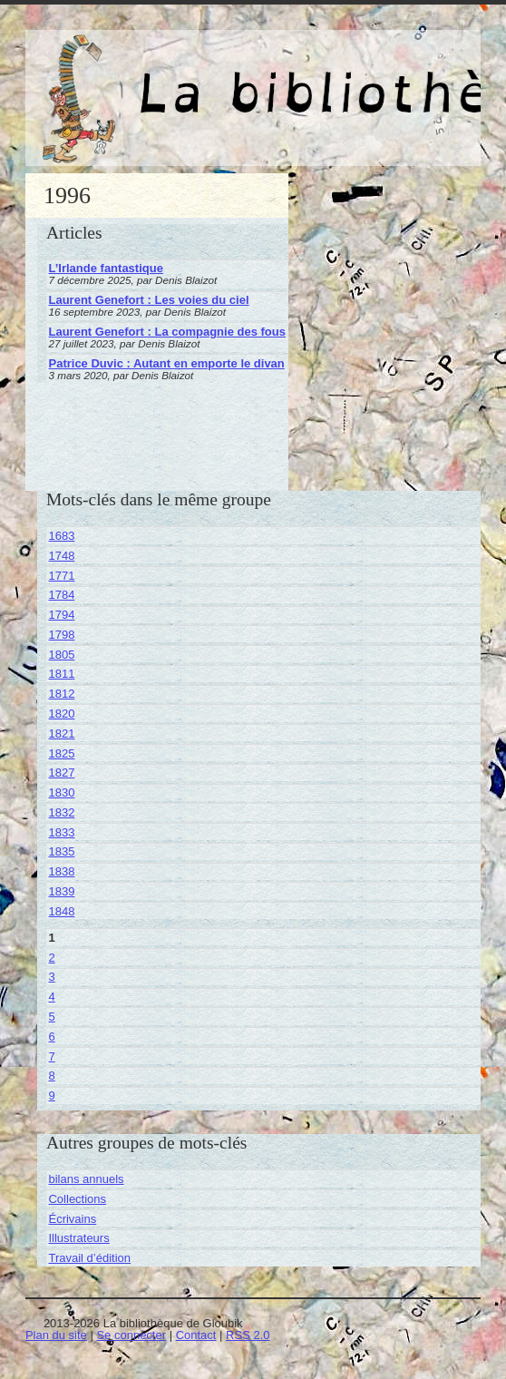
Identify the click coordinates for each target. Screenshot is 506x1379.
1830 (61, 792)
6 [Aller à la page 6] (51, 1036)
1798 (61, 634)
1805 (61, 654)
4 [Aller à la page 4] (51, 996)
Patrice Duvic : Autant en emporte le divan (166, 363)
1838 (61, 871)
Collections (77, 1199)
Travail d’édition (89, 1258)
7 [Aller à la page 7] (51, 1056)
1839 (61, 891)
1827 (61, 772)
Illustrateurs (78, 1238)
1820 (61, 713)
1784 (61, 594)
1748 (61, 555)
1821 (61, 733)
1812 (61, 693)
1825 (61, 753)
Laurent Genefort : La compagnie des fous (166, 331)
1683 (61, 536)
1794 (61, 614)
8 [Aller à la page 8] (51, 1075)
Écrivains (72, 1219)
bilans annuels (85, 1179)
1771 (61, 575)
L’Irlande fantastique (105, 268)
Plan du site (56, 1335)
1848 (61, 911)
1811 (61, 673)
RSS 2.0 (247, 1335)
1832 (61, 812)
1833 (61, 832)
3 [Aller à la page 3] (51, 976)
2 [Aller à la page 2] (51, 957)
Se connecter (131, 1335)
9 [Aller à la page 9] (51, 1095)
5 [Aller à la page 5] (51, 1016)
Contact (196, 1335)
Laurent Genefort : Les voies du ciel (148, 300)
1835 (61, 851)
